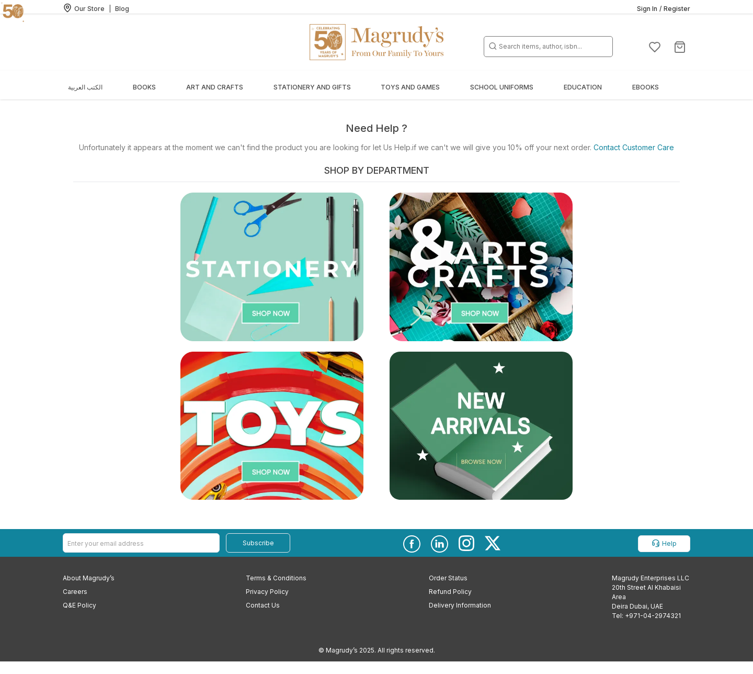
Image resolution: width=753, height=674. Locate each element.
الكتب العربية (85, 87)
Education (583, 87)
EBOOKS (645, 87)
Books (144, 87)
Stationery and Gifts (312, 87)
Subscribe (258, 543)
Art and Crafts (214, 87)
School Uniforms (501, 87)
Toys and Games (410, 87)
